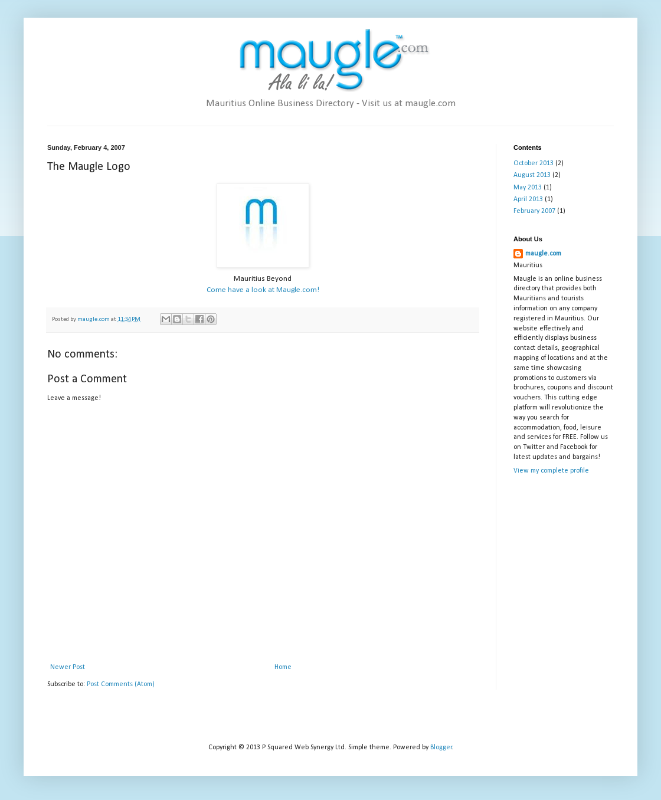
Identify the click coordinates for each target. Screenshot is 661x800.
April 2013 (528, 199)
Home (283, 667)
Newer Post (67, 667)
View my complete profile (551, 470)
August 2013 (532, 175)
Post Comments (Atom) (121, 684)
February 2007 (534, 211)
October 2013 (533, 163)
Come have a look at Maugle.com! (263, 290)
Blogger (441, 747)
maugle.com (543, 253)
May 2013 (527, 187)
